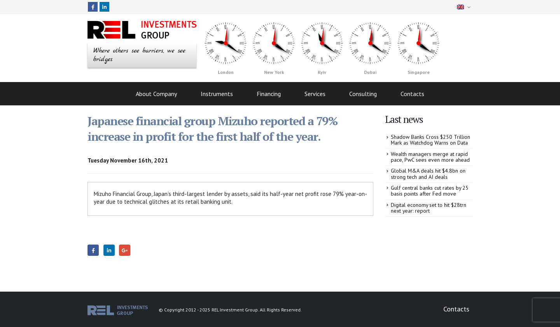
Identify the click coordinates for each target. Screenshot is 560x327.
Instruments (217, 92)
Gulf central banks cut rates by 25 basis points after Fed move (430, 188)
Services (315, 92)
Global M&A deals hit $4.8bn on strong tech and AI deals (428, 172)
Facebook (93, 248)
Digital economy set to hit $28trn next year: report (428, 205)
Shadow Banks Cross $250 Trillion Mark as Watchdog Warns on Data (430, 138)
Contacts (412, 92)
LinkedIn (109, 248)
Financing (269, 92)
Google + (124, 248)
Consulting (363, 92)
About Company (156, 92)
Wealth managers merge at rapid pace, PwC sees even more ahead (430, 155)
